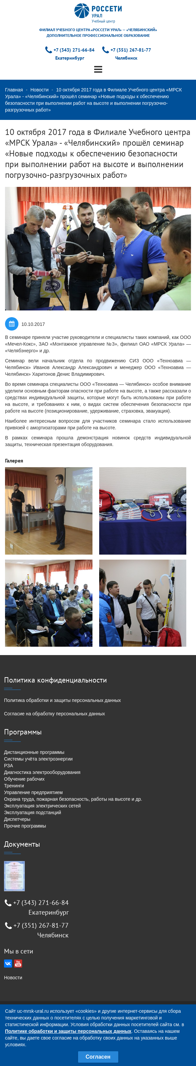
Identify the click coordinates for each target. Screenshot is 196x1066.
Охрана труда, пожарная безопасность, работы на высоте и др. (73, 799)
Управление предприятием (33, 792)
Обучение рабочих (24, 779)
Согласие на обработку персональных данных (54, 713)
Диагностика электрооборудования (42, 772)
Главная (14, 89)
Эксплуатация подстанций (32, 812)
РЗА (8, 765)
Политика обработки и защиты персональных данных (62, 700)
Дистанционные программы (34, 752)
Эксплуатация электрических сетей (42, 805)
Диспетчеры (17, 819)
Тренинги (14, 785)
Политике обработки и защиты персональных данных (68, 1031)
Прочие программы (25, 826)
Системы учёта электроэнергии (38, 759)
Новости (39, 89)
